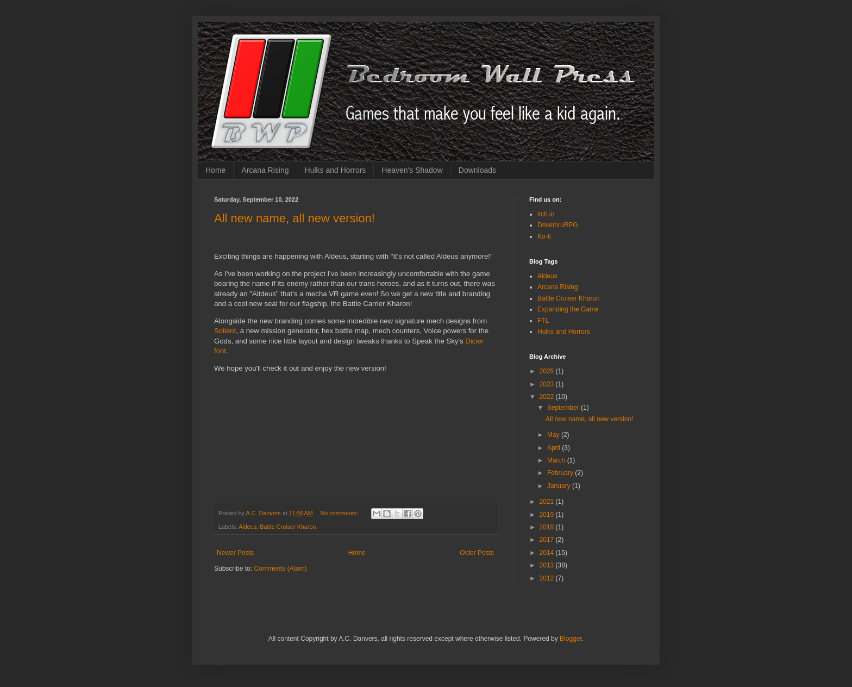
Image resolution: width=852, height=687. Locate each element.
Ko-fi (544, 236)
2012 (548, 578)
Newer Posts (235, 553)
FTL (543, 320)
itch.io (545, 214)
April (554, 448)
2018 (548, 527)
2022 (548, 397)
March (557, 460)
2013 (548, 565)
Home (215, 170)
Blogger (571, 638)
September (564, 407)
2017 (548, 540)
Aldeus (247, 526)
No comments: (340, 513)
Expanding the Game (568, 309)
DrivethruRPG (557, 225)
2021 (548, 501)
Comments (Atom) (280, 568)
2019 (548, 515)
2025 (548, 371)
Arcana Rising (265, 170)
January (559, 486)
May (554, 435)
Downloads (477, 170)
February (561, 473)
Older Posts (477, 553)
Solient (225, 331)
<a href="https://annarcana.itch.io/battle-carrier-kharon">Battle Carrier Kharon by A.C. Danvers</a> (364, 443)
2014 (548, 553)
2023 (548, 384)
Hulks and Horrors (335, 170)
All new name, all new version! (294, 218)
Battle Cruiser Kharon (288, 526)
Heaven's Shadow (411, 170)
